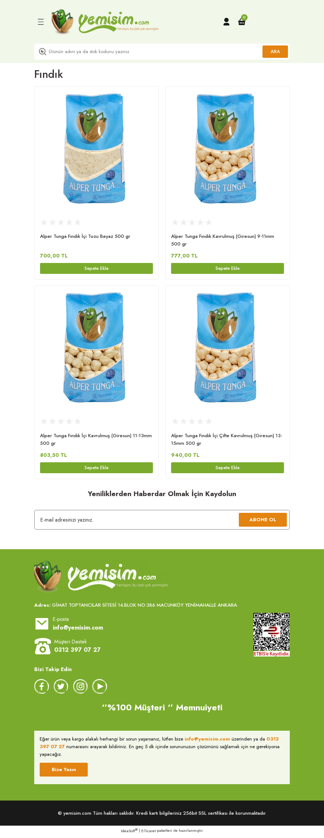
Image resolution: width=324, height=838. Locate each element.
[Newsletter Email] (162, 522)
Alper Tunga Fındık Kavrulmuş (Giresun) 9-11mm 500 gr (222, 240)
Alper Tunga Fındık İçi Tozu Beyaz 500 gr (85, 236)
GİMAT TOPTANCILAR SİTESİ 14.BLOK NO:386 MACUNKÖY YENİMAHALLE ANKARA (135, 607)
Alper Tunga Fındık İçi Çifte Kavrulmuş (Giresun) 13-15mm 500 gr (226, 440)
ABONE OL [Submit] (262, 521)
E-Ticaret (148, 833)
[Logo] (105, 22)
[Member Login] (226, 21)
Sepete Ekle (97, 268)
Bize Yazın (64, 771)
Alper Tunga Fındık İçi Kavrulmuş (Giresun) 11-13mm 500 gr (96, 440)
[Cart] (241, 21)
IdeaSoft (129, 833)
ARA (275, 51)
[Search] (162, 52)
